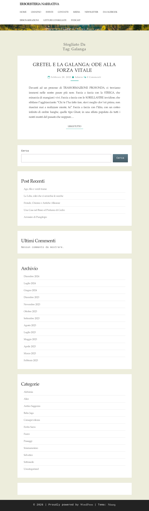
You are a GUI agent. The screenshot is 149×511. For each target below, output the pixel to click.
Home (23, 12)
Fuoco (27, 433)
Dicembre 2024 (31, 276)
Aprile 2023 (30, 346)
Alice (26, 398)
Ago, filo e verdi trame (35, 188)
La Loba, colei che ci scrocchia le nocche (43, 195)
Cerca (25, 151)
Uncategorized (31, 468)
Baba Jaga (29, 412)
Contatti (63, 12)
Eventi (49, 12)
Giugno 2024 (30, 290)
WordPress (86, 504)
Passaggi (28, 441)
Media (76, 12)
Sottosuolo (29, 461)
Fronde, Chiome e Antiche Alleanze (42, 202)
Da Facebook (110, 12)
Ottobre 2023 (30, 311)
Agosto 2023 (30, 325)
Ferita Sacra (30, 426)
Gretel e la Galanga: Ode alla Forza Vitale (74, 67)
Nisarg (112, 504)
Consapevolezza (32, 419)
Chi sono (36, 12)
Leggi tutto (75, 125)
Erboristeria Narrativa (39, 4)
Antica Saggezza (32, 405)
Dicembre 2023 (31, 297)
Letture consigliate (54, 20)
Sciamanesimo (31, 447)
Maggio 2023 (30, 339)
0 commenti (94, 77)
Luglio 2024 (30, 283)
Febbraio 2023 (31, 360)
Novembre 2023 (32, 304)
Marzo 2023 (30, 353)
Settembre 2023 (32, 318)
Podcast (75, 20)
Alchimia (28, 391)
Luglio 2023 (30, 332)
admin (79, 77)
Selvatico (28, 454)
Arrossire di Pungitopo (35, 216)
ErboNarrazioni (29, 20)
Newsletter (91, 12)
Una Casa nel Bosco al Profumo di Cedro (44, 210)
